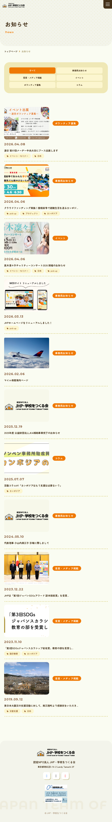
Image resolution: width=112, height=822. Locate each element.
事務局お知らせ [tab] (79, 70)
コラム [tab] (79, 84)
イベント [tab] (79, 77)
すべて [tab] (32, 70)
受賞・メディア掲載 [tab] (32, 77)
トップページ (11, 51)
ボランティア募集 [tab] (32, 84)
